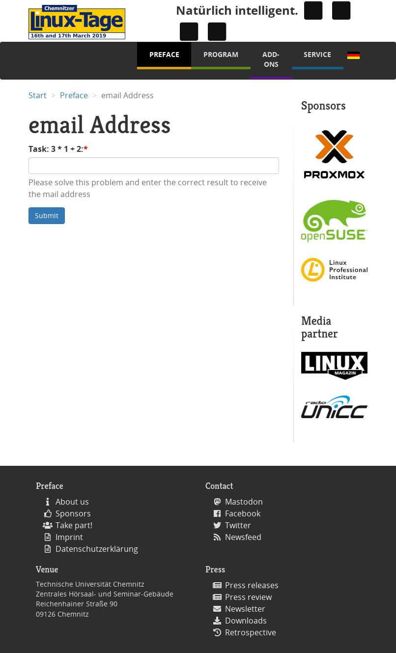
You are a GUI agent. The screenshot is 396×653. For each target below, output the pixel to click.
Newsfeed (243, 537)
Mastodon (244, 501)
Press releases (252, 585)
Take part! (74, 525)
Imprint (69, 537)
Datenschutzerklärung (97, 548)
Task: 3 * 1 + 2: (56, 148)
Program (220, 54)
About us (72, 501)
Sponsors (73, 513)
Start (37, 95)
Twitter (238, 525)
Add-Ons (271, 59)
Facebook (242, 513)
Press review (248, 597)
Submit (46, 215)
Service (317, 54)
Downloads (246, 620)
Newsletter (245, 608)
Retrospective (250, 632)
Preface (164, 54)
